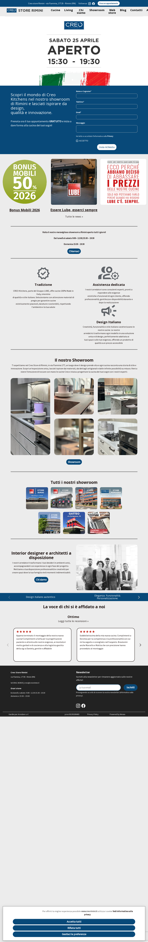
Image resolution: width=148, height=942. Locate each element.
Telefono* (80, 102)
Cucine (55, 10)
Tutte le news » (74, 216)
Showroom (96, 10)
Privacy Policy (92, 714)
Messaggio (80, 123)
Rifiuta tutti (74, 928)
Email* (78, 112)
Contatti (136, 10)
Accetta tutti (74, 921)
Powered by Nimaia (117, 714)
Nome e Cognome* (83, 91)
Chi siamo (81, 11)
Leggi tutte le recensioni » (73, 621)
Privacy (110, 136)
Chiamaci (74, 251)
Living (68, 10)
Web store (112, 11)
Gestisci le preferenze (74, 934)
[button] (139, 598)
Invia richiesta (107, 147)
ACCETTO (82, 141)
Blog (123, 10)
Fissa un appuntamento (108, 3)
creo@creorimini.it (31, 683)
